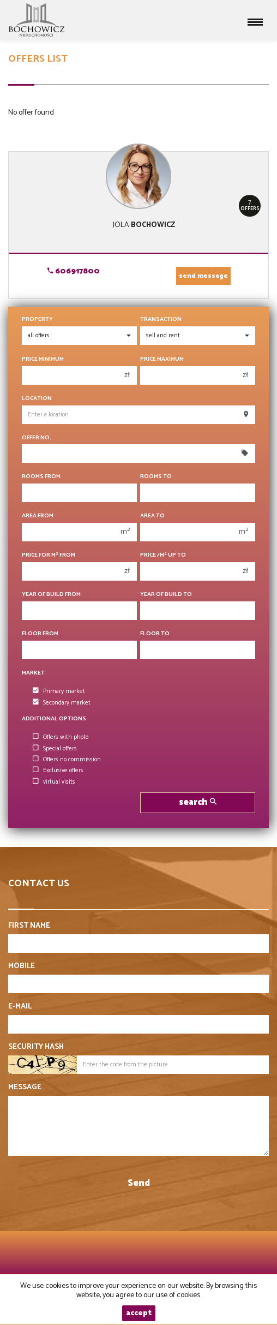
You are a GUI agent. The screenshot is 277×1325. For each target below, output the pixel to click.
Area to (152, 516)
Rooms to (156, 477)
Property (37, 319)
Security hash (36, 1047)
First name (29, 926)
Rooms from (41, 477)
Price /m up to (163, 555)
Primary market (59, 691)
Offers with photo (60, 737)
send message (203, 276)
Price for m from (48, 555)
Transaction (161, 319)
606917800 (73, 271)
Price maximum (162, 359)
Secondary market (62, 703)
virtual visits (54, 782)
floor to (155, 634)
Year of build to (166, 594)
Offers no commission (67, 760)
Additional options (54, 719)
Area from (37, 516)
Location (37, 399)
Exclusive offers (58, 770)
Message (24, 1087)
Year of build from (51, 594)
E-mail (20, 1006)
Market (33, 673)
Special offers (55, 749)
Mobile (21, 966)
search (197, 802)
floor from (40, 634)
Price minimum (43, 359)
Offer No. (36, 438)
